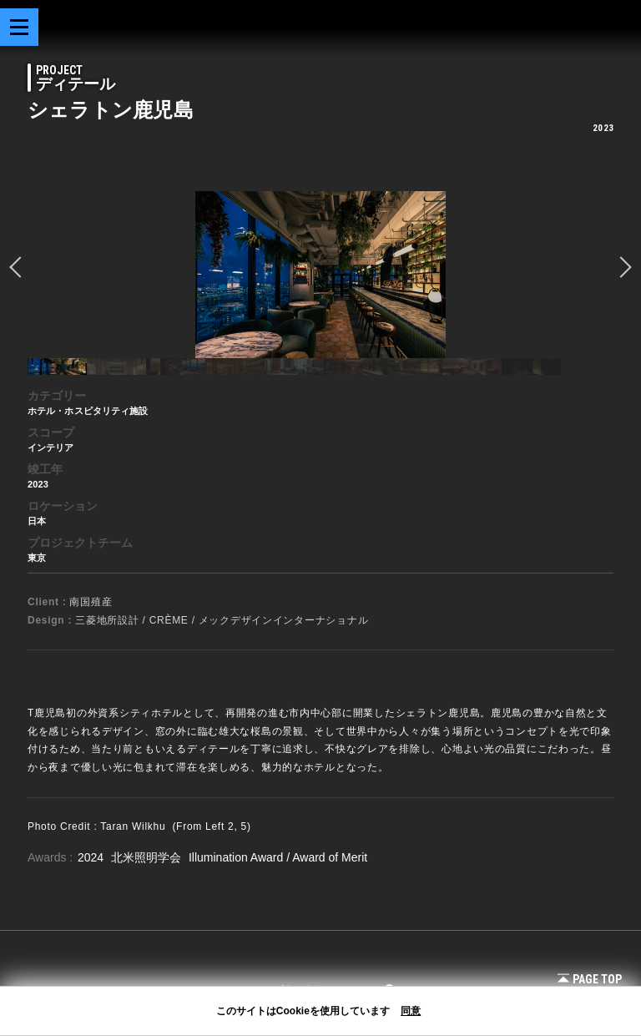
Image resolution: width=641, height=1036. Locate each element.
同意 (411, 1011)
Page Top (590, 979)
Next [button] (620, 267)
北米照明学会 (147, 857)
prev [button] (20, 267)
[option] (320, 274)
